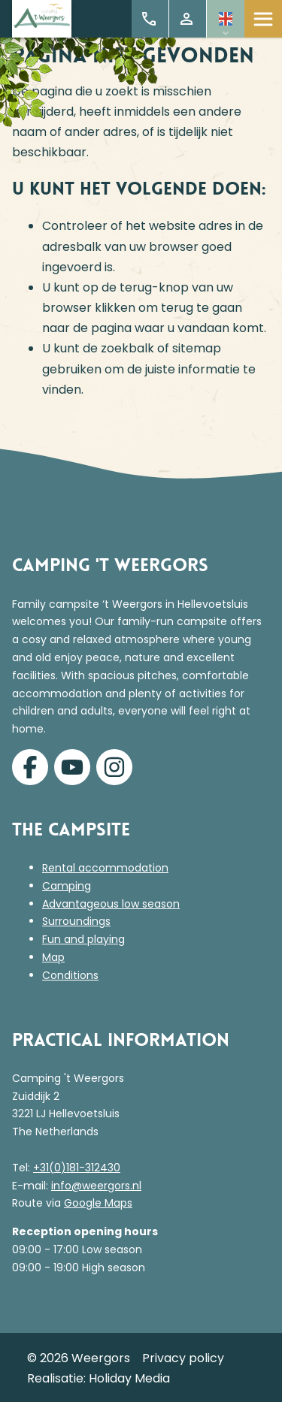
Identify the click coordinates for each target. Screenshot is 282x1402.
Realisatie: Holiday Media (98, 1378)
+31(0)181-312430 (76, 1167)
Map (53, 957)
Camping (66, 885)
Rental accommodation (105, 867)
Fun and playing (83, 939)
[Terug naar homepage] (42, 19)
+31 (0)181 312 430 (149, 19)
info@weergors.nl (96, 1185)
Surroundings (76, 921)
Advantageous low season (111, 903)
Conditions (70, 975)
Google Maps (98, 1202)
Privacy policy (183, 1358)
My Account (186, 19)
